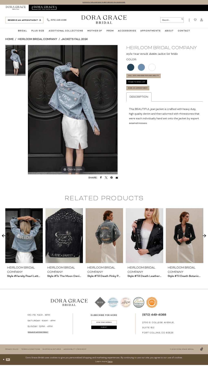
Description (139, 107)
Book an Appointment (144, 97)
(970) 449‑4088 (154, 315)
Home (9, 40)
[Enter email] (104, 324)
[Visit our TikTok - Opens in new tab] (201, 350)
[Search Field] (172, 21)
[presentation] (24, 236)
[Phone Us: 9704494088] (56, 21)
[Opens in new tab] (44, 9)
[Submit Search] (181, 21)
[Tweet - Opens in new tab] (106, 178)
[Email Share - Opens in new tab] (117, 178)
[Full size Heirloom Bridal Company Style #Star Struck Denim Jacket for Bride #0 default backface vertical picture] (73, 110)
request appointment (43, 333)
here (110, 362)
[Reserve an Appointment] (24, 21)
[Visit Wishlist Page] (195, 21)
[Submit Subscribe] (104, 332)
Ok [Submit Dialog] (11, 360)
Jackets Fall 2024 (74, 40)
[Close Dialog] (4, 360)
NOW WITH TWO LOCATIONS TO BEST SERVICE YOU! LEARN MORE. (104, 2)
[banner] (104, 20)
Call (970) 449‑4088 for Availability (153, 78)
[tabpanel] (15, 62)
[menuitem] (16, 9)
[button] (201, 21)
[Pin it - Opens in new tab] (111, 178)
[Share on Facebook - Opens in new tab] (101, 178)
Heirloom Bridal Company (37, 40)
